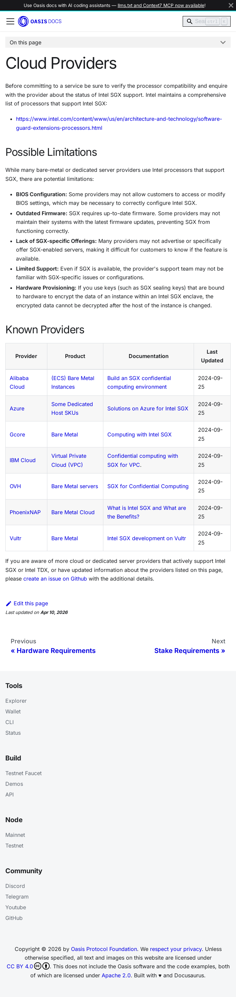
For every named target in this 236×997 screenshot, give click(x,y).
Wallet (13, 711)
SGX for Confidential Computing (148, 486)
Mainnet (15, 835)
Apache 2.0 (116, 975)
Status (13, 732)
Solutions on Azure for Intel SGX (147, 408)
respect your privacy (176, 949)
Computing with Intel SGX (139, 434)
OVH (15, 486)
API (9, 794)
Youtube (15, 907)
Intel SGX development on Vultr (146, 538)
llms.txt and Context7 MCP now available (161, 5)
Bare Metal (64, 434)
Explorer (16, 700)
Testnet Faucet (23, 773)
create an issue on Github (55, 578)
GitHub (14, 918)
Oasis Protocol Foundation (104, 949)
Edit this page (26, 603)
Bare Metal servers (74, 486)
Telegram (17, 896)
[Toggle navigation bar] (10, 21)
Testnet (14, 845)
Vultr (15, 538)
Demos (14, 783)
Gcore (17, 434)
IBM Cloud (23, 460)
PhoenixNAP (25, 512)
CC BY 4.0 (28, 966)
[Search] (207, 21)
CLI (9, 722)
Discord (15, 886)
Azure (17, 408)
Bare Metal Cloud (73, 512)
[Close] (231, 5)
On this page (25, 42)
